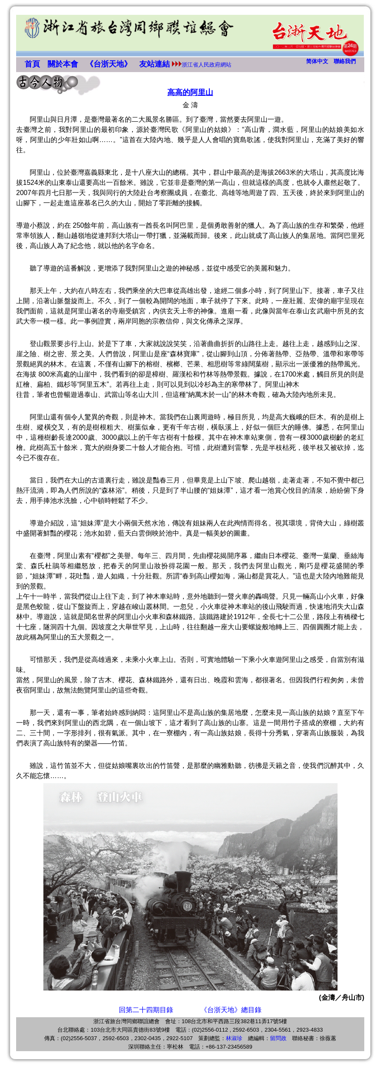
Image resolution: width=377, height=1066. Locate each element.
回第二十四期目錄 (146, 1009)
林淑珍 (234, 1038)
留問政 (278, 1038)
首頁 (32, 64)
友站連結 (154, 64)
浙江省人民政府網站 (206, 64)
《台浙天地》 (109, 64)
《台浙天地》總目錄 (231, 1009)
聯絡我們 (345, 61)
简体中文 (317, 61)
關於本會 (63, 64)
